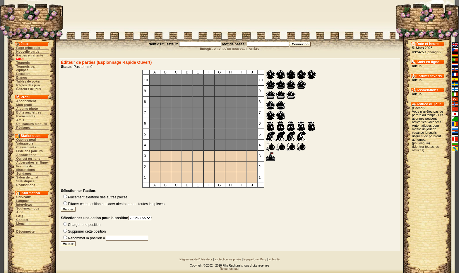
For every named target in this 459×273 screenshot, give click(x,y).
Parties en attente (29, 55)
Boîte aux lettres (29, 112)
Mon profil (24, 105)
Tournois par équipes (26, 68)
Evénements (25, 116)
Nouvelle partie (28, 51)
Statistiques (25, 181)
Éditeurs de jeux (28, 89)
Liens (20, 223)
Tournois (23, 62)
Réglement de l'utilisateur (195, 259)
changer (434, 52)
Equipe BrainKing (255, 259)
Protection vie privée (228, 259)
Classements (26, 147)
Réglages (23, 127)
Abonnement (26, 101)
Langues (23, 200)
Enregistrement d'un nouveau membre (229, 49)
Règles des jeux (28, 85)
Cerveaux (23, 197)
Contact (22, 220)
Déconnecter (26, 231)
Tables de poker (28, 81)
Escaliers (23, 73)
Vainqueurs (25, 143)
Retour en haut (229, 268)
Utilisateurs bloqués (31, 124)
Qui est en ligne (28, 158)
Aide (19, 212)
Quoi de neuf (26, 139)
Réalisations (25, 185)
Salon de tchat (27, 177)
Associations (26, 155)
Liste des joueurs (29, 151)
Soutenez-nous (28, 208)
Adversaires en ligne (32, 162)
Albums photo (27, 108)
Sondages (24, 173)
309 (20, 59)
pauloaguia (421, 143)
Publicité (274, 259)
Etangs (21, 77)
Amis (20, 120)
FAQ (19, 216)
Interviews (24, 204)
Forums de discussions (25, 167)
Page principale (28, 47)
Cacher (418, 108)
